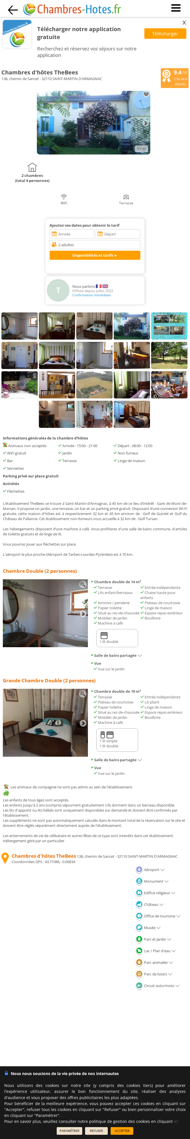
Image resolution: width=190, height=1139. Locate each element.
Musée (148, 927)
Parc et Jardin (153, 939)
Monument (152, 881)
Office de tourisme (158, 916)
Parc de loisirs (153, 974)
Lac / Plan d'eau (155, 950)
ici (176, 1121)
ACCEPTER (122, 1131)
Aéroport (150, 869)
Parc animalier (154, 962)
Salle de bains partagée (116, 655)
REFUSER (96, 1131)
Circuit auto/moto (157, 985)
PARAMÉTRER (69, 1131)
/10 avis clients (174, 77)
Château (149, 904)
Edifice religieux (155, 892)
